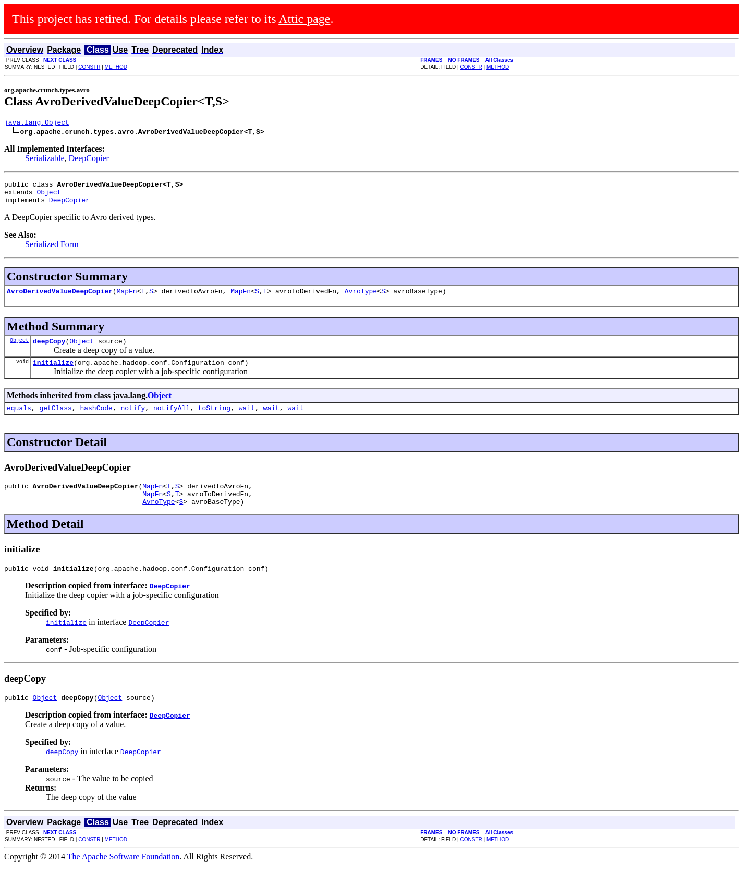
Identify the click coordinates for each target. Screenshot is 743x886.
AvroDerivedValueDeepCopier (60, 298)
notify (132, 420)
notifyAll (171, 420)
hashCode (96, 420)
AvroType (361, 298)
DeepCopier (89, 159)
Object (48, 196)
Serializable (45, 159)
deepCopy (49, 350)
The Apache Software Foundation (123, 876)
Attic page (304, 19)
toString (214, 420)
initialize (53, 373)
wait (247, 420)
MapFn (127, 298)
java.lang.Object (36, 123)
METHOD (116, 67)
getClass (55, 420)
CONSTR (89, 67)
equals (19, 420)
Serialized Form (52, 250)
